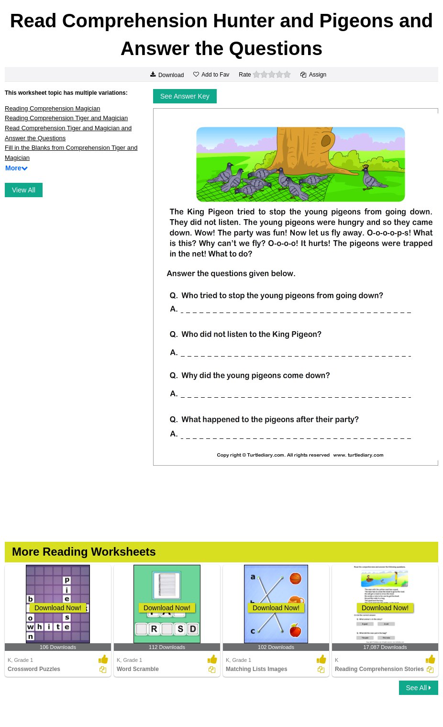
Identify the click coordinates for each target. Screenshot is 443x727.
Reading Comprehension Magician (52, 108)
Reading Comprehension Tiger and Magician (66, 118)
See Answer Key (185, 96)
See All (418, 688)
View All (23, 190)
